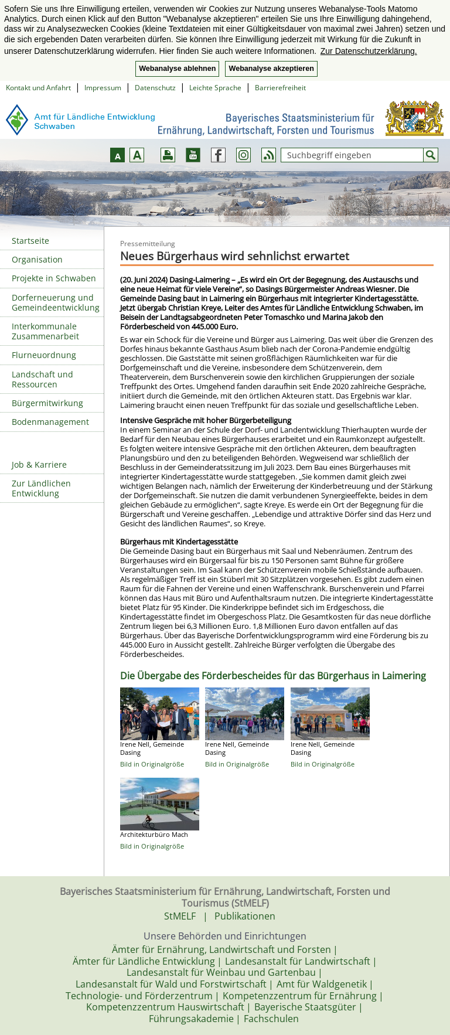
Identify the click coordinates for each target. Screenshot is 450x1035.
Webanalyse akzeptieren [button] (271, 68)
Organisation (37, 259)
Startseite (30, 240)
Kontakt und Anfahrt (38, 88)
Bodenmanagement (50, 421)
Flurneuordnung (44, 354)
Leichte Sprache (215, 88)
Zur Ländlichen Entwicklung (41, 488)
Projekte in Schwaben (54, 278)
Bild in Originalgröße (152, 764)
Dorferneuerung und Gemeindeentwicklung (56, 302)
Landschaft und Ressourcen (42, 379)
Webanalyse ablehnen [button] (177, 68)
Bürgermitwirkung (47, 402)
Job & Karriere (39, 464)
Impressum (102, 88)
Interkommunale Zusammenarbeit (45, 331)
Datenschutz (155, 88)
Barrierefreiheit (280, 88)
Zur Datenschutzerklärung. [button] (369, 51)
